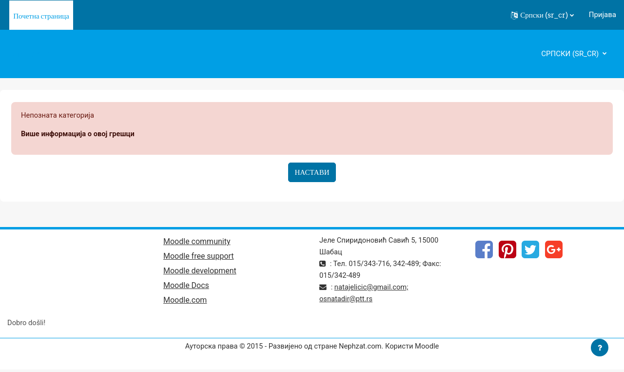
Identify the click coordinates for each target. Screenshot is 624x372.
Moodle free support (198, 257)
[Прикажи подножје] (599, 347)
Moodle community (197, 242)
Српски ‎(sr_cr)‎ (571, 53)
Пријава (602, 14)
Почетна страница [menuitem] (41, 16)
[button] (542, 15)
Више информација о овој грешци (79, 134)
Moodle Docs (186, 286)
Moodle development (199, 271)
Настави (311, 172)
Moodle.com (185, 301)
